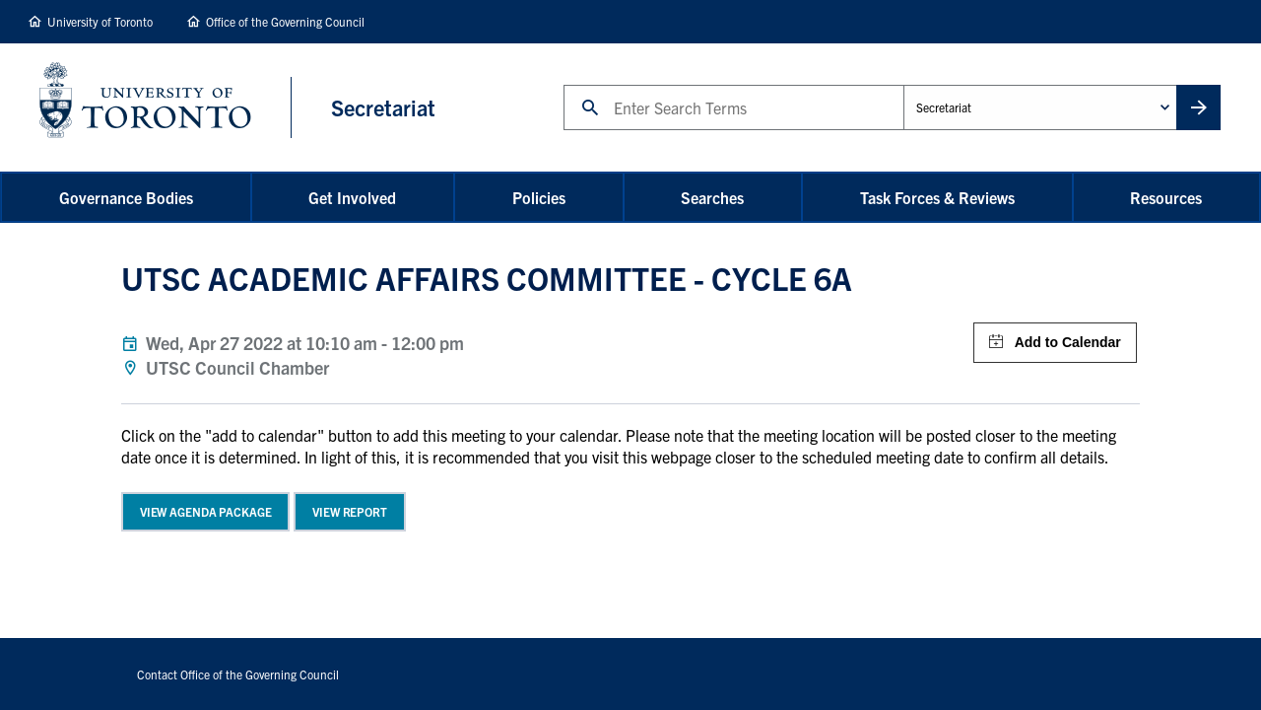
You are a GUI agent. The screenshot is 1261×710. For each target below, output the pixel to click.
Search (563, 84)
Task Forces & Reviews (937, 197)
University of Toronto (100, 21)
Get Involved (352, 197)
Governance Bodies (126, 197)
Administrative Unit (902, 84)
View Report (349, 511)
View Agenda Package (206, 511)
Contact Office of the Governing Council (238, 674)
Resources (1166, 197)
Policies (538, 197)
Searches (712, 197)
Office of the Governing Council (285, 21)
